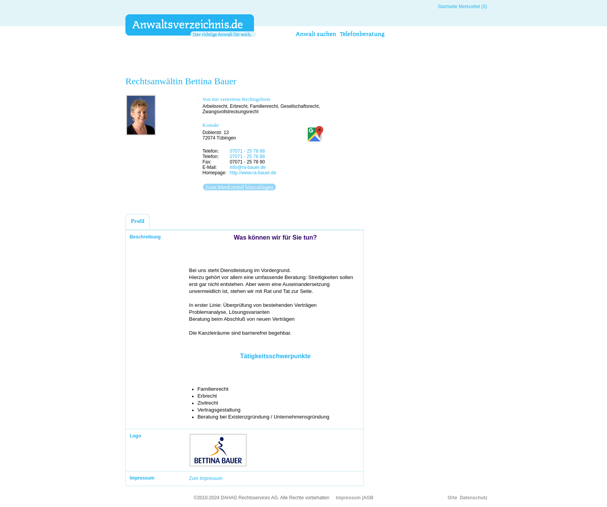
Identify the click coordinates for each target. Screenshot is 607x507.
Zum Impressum (206, 478)
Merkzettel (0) (473, 6)
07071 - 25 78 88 (247, 151)
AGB (368, 497)
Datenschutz (473, 497)
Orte (452, 497)
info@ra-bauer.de (248, 167)
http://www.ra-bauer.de (253, 172)
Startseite (448, 6)
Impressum (348, 497)
